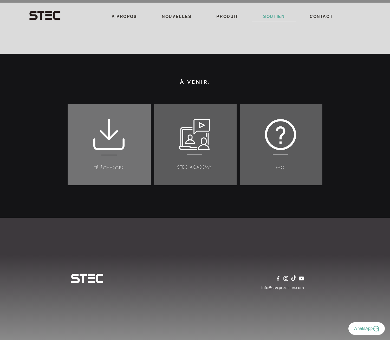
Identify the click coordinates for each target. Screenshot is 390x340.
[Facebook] (278, 278)
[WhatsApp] (366, 328)
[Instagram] (286, 278)
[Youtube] (301, 278)
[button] (227, 16)
